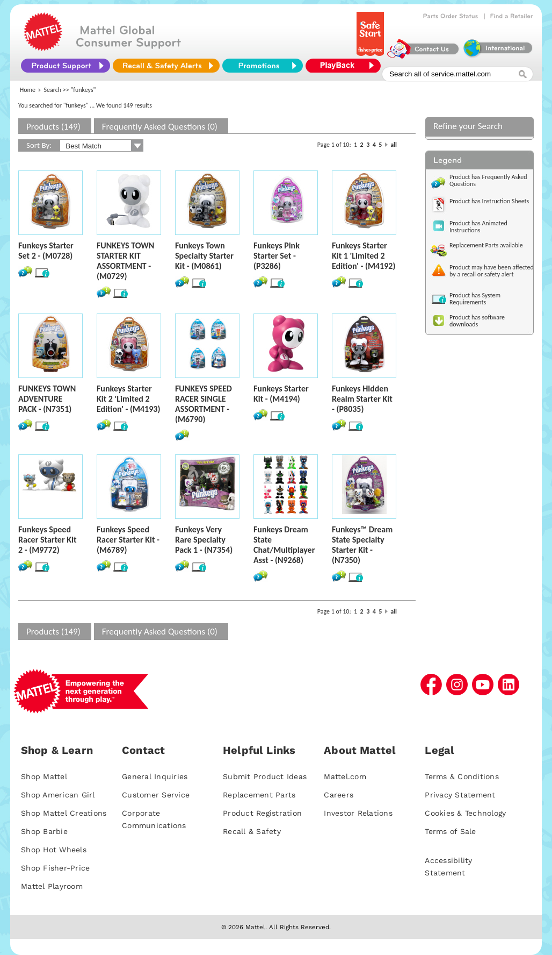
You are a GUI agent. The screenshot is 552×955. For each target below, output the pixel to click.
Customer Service (156, 794)
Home (27, 90)
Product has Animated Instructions (478, 226)
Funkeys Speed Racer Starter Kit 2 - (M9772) (47, 539)
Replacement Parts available (486, 245)
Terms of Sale (450, 831)
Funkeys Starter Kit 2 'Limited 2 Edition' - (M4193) (128, 398)
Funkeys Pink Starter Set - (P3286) (276, 255)
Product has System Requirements (474, 298)
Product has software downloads (477, 320)
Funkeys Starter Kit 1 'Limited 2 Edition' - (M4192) (363, 255)
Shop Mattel (44, 776)
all (393, 144)
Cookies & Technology (465, 813)
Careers (338, 794)
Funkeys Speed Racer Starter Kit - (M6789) (128, 539)
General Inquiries (154, 776)
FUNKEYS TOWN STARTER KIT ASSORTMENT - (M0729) (125, 260)
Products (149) (53, 126)
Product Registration (262, 813)
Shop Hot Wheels (53, 849)
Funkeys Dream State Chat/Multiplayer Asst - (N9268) (284, 544)
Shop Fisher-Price (55, 868)
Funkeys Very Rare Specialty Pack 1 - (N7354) (204, 539)
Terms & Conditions (462, 776)
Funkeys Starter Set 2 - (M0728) (46, 250)
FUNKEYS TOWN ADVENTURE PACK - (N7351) (47, 398)
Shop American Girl (58, 794)
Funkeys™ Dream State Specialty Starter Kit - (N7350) (362, 544)
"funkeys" (83, 90)
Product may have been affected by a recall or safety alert (491, 270)
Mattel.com (345, 776)
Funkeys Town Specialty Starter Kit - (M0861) (204, 255)
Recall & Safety (252, 831)
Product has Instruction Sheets (489, 201)
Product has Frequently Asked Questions (488, 180)
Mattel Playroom (52, 886)
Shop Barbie (44, 831)
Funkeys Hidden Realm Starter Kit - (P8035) (362, 398)
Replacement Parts (259, 794)
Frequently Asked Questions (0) (159, 126)
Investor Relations (358, 813)
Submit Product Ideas (265, 776)
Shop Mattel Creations (63, 813)
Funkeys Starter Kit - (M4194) (281, 393)
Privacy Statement (460, 794)
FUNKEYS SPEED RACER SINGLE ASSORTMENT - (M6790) (203, 403)
